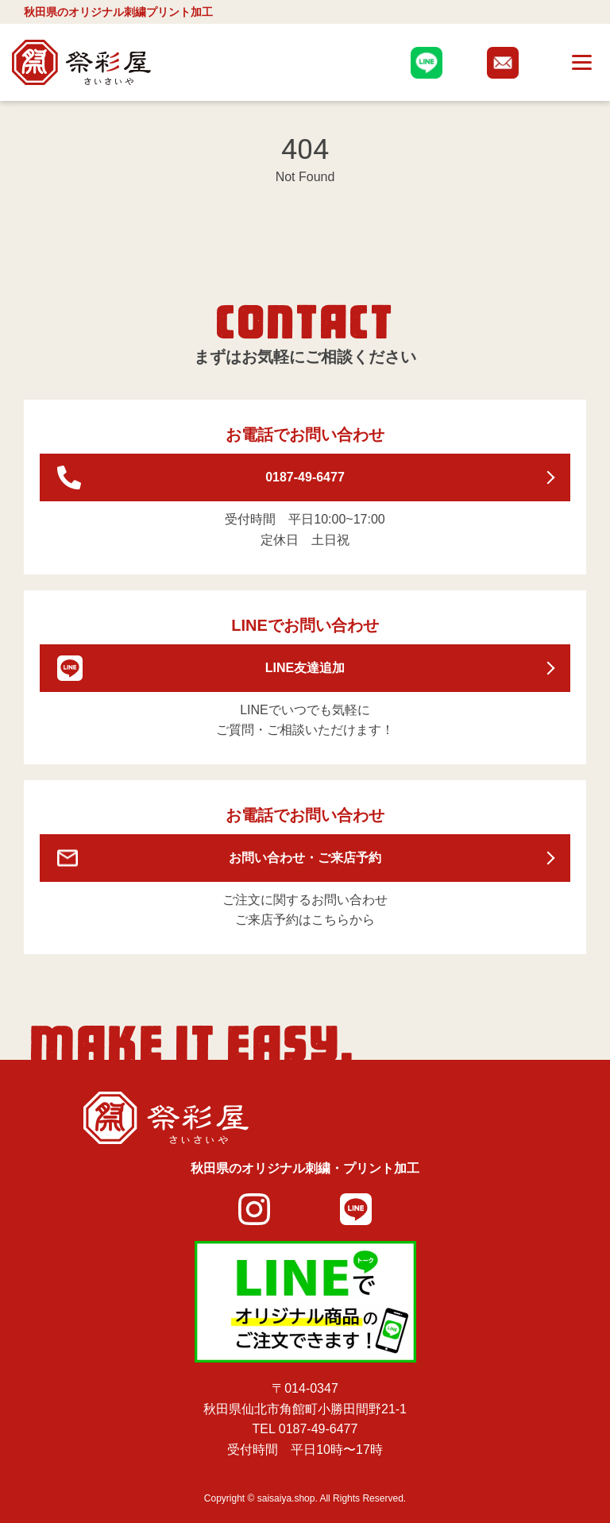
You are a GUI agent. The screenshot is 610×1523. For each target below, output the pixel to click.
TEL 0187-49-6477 (305, 1429)
